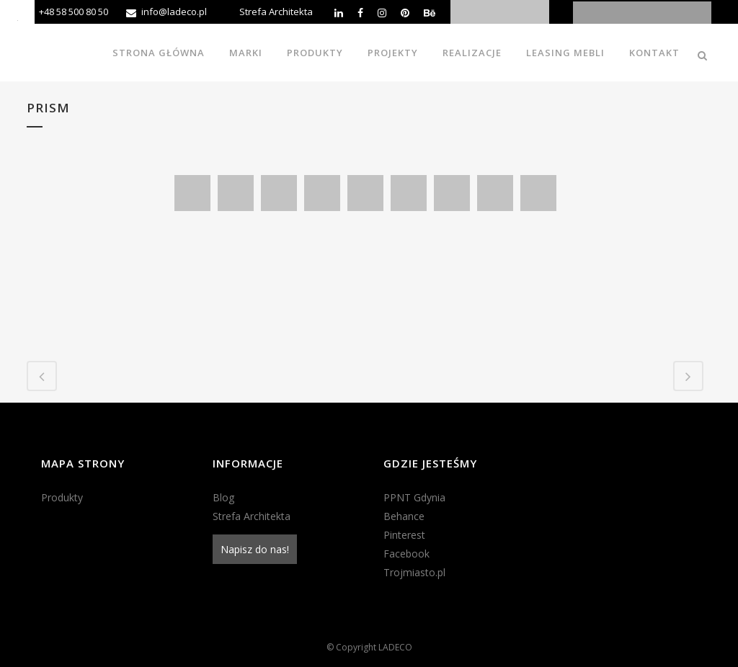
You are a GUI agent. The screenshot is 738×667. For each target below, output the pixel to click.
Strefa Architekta (276, 11)
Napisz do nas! (255, 549)
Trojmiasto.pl (414, 572)
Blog (223, 497)
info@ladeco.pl (174, 11)
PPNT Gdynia (414, 497)
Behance (403, 516)
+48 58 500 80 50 (73, 11)
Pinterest (404, 535)
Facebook (406, 553)
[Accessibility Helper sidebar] (17, 17)
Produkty (62, 497)
